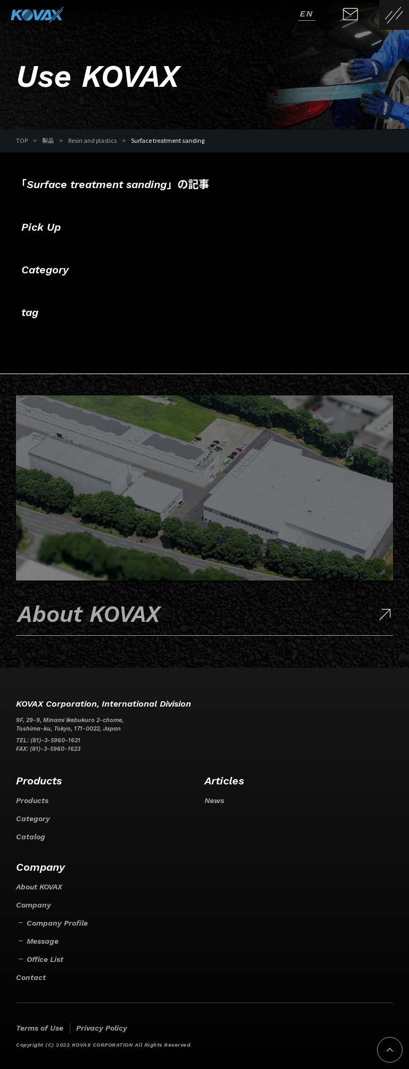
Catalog (30, 836)
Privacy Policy (101, 1028)
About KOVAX (39, 886)
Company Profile (57, 923)
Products (32, 800)
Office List (45, 959)
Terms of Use (39, 1028)
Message (43, 941)
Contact (31, 977)
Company (33, 905)
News (214, 800)
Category (33, 818)
